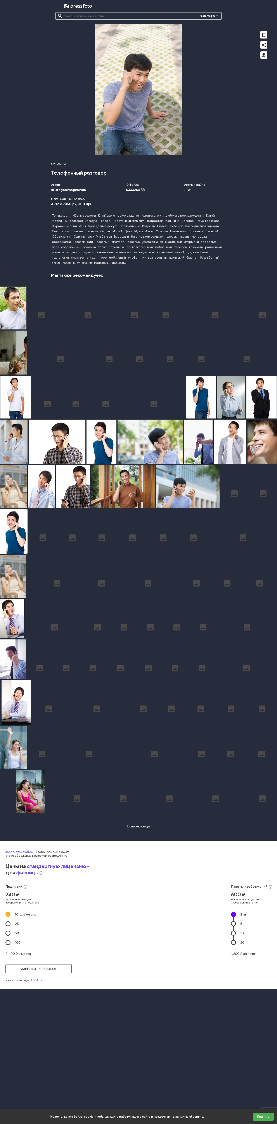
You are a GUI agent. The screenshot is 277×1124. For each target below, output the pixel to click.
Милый (117, 231)
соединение (104, 252)
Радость (148, 226)
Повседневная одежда (202, 226)
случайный (117, 247)
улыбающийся (152, 242)
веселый (103, 242)
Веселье (92, 231)
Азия (82, 226)
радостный (213, 247)
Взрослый (121, 236)
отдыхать (73, 252)
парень (184, 236)
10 (25, 994)
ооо (104, 257)
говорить (196, 247)
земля (56, 263)
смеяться (78, 257)
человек (171, 236)
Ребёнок (176, 226)
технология (60, 257)
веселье (134, 242)
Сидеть (162, 226)
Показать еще (138, 906)
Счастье (162, 231)
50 (17, 1013)
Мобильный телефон (67, 221)
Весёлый (212, 231)
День (128, 231)
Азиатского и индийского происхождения (173, 215)
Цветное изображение (186, 231)
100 (18, 1022)
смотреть (118, 242)
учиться (147, 257)
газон (67, 263)
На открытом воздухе (147, 236)
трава (102, 247)
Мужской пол (144, 231)
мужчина (89, 247)
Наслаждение (130, 226)
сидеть (88, 252)
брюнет (192, 257)
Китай (210, 215)
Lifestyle (91, 221)
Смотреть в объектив (67, 231)
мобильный (163, 247)
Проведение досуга (103, 226)
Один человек (84, 236)
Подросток (154, 221)
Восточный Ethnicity (129, 221)
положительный (161, 252)
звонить (161, 257)
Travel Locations (207, 221)
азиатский (176, 257)
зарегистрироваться (38, 1049)
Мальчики (172, 221)
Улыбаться (104, 236)
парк (55, 247)
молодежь (199, 236)
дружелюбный (197, 252)
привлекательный (140, 247)
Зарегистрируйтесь (20, 932)
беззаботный (210, 257)
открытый (191, 242)
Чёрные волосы (84, 215)
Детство (187, 221)
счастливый (173, 242)
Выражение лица (64, 226)
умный (179, 252)
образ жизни (61, 242)
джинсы (58, 252)
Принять (263, 1117)
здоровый (208, 242)
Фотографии (207, 16)
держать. (119, 263)
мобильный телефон (124, 257)
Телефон (105, 221)
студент (93, 257)
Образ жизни (61, 236)
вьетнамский (82, 263)
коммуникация (126, 252)
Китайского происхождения (119, 215)
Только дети (61, 215)
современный (71, 247)
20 (242, 1022)
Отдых (105, 231)
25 (17, 1003)
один (91, 242)
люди (143, 252)
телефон (180, 247)
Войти (37, 1060)
